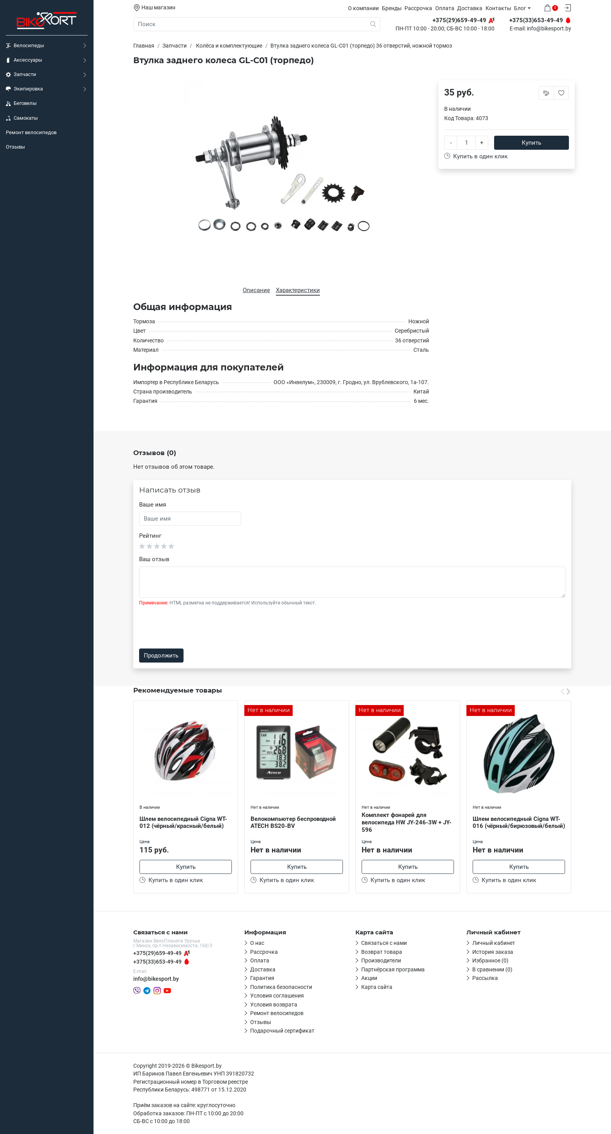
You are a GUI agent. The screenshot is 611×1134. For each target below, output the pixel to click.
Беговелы (21, 103)
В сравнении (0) (492, 969)
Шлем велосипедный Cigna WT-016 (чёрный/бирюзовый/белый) (519, 822)
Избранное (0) (490, 960)
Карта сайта (376, 987)
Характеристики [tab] (298, 290)
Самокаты (22, 118)
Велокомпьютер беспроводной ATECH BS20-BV (293, 822)
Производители (381, 960)
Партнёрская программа (393, 969)
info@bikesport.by (549, 29)
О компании (363, 8)
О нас (257, 943)
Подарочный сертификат (282, 1031)
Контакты (498, 8)
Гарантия (262, 978)
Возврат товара (381, 952)
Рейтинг (150, 535)
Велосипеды (25, 46)
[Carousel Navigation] (565, 691)
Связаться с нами (384, 943)
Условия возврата (273, 1004)
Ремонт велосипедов (31, 132)
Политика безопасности (281, 987)
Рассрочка (418, 8)
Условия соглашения (277, 995)
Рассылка (485, 978)
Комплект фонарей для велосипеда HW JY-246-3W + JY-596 (407, 822)
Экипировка (24, 89)
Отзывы (15, 147)
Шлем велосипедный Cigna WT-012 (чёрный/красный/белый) (183, 822)
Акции (369, 978)
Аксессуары (24, 60)
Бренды (392, 8)
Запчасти (21, 74)
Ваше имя (152, 504)
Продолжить (161, 655)
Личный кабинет (493, 943)
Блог (520, 8)
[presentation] (198, 627)
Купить (531, 142)
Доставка (469, 8)
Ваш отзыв (154, 559)
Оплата (444, 8)
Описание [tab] (256, 290)
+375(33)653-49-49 (157, 962)
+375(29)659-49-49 (157, 953)
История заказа (492, 952)
